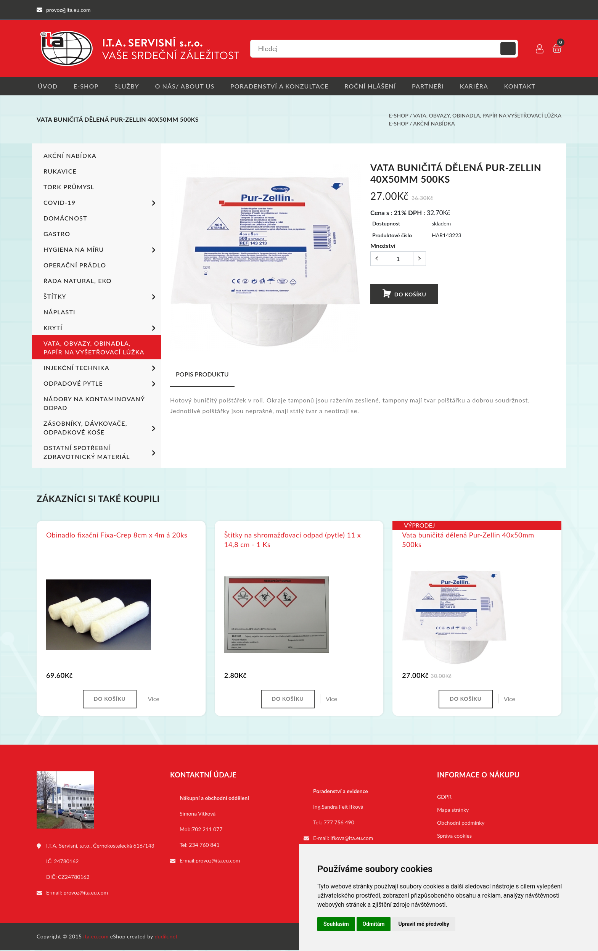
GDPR (444, 797)
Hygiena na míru (100, 250)
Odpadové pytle (100, 384)
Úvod (46, 86)
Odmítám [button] (374, 924)
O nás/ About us (187, 86)
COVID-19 (100, 203)
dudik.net (166, 937)
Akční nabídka (434, 124)
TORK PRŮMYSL (68, 187)
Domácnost (65, 218)
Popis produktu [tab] (202, 374)
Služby (128, 86)
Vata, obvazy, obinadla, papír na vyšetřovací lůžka (487, 116)
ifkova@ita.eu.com (352, 838)
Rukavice (60, 171)
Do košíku (403, 294)
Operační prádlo (74, 265)
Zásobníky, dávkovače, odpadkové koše (100, 428)
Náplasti (59, 312)
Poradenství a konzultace (283, 86)
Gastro (56, 234)
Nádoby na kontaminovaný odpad (93, 404)
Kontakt (527, 86)
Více (154, 699)
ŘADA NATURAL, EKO (77, 281)
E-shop (86, 86)
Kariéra (480, 86)
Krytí (100, 328)
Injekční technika (100, 368)
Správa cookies (454, 836)
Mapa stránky (453, 810)
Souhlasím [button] (336, 924)
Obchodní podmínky (461, 823)
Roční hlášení (374, 86)
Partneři (434, 86)
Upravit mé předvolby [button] (423, 924)
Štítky (100, 297)
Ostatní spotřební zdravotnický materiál (100, 452)
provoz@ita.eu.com (86, 893)
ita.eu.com (96, 937)
